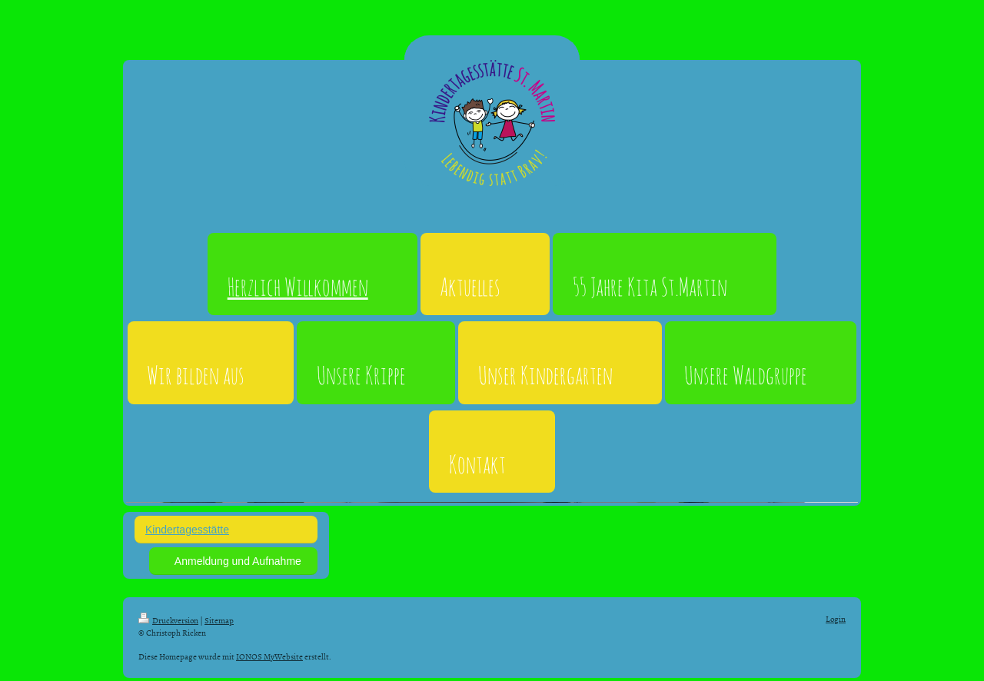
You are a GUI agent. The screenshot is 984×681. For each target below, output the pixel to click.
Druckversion (168, 619)
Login (836, 618)
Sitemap (219, 619)
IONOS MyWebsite (269, 656)
